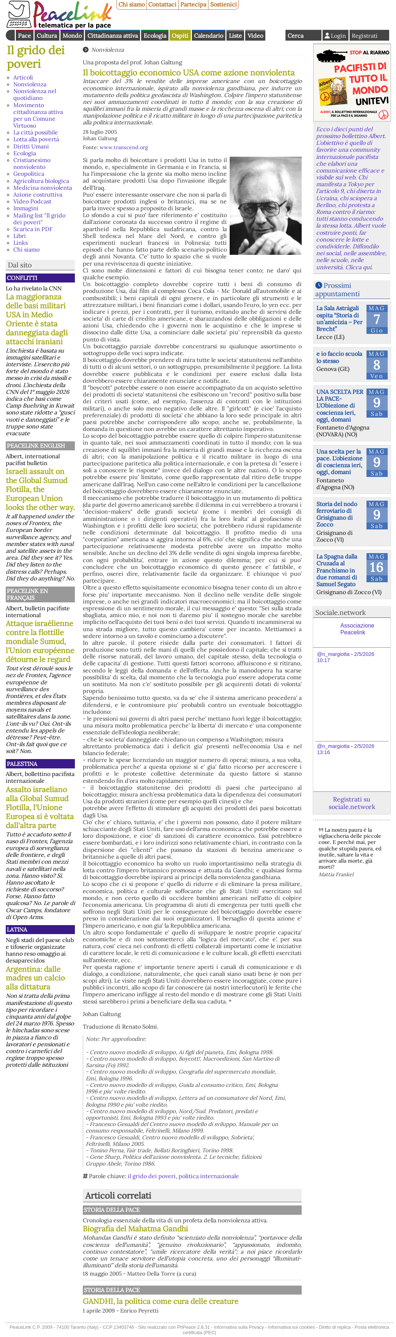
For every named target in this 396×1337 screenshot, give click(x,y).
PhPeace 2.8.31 (193, 1327)
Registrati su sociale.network (352, 803)
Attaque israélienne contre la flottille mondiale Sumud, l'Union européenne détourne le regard (40, 641)
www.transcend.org (124, 147)
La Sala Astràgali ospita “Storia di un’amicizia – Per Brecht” (339, 318)
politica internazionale (209, 1176)
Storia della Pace (112, 1209)
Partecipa (193, 4)
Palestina (22, 763)
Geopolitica (28, 173)
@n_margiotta (333, 654)
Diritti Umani (31, 146)
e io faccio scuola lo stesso (339, 357)
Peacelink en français (27, 594)
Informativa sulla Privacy (239, 1327)
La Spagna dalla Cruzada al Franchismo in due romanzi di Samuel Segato (336, 570)
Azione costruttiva (37, 194)
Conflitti (22, 277)
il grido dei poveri (152, 1176)
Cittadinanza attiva (112, 35)
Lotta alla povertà (36, 139)
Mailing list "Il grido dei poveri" (39, 219)
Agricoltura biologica (41, 180)
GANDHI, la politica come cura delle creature (160, 1301)
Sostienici (223, 4)
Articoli (23, 77)
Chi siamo (131, 4)
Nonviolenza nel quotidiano (34, 94)
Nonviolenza (29, 84)
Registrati (365, 35)
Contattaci (162, 4)
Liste (235, 35)
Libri (19, 235)
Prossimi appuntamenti (337, 289)
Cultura (47, 35)
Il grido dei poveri (35, 57)
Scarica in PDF (33, 229)
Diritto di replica (335, 1327)
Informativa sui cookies (291, 1327)
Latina (17, 929)
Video (255, 35)
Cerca (295, 35)
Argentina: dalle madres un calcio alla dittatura (35, 978)
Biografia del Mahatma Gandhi (135, 1228)
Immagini (26, 208)
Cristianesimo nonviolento (31, 163)
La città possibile (35, 132)
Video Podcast (32, 201)
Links (20, 242)
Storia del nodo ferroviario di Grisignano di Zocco (336, 514)
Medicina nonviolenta (42, 187)
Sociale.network (340, 612)
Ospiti (180, 35)
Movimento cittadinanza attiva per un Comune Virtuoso (38, 115)
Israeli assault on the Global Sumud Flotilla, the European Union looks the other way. (40, 489)
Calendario (208, 35)
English (275, 35)
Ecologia (155, 35)
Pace (24, 35)
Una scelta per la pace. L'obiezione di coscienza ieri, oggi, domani (339, 462)
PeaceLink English (36, 445)
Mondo (72, 35)
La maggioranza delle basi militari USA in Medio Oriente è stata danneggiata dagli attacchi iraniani (37, 319)
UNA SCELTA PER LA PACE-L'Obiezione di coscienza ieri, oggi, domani (339, 405)
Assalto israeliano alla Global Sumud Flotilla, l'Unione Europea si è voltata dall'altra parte (40, 807)
